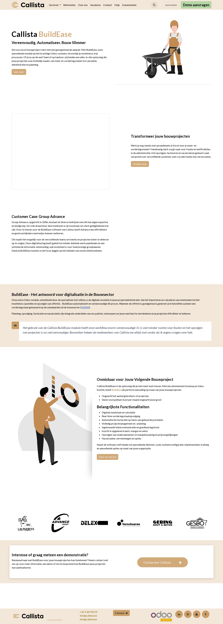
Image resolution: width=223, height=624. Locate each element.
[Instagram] (188, 614)
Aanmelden (171, 4)
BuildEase (117, 389)
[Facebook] (205, 614)
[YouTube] (196, 614)
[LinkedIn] (179, 614)
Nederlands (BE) (55, 620)
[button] (154, 5)
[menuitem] (55, 5)
